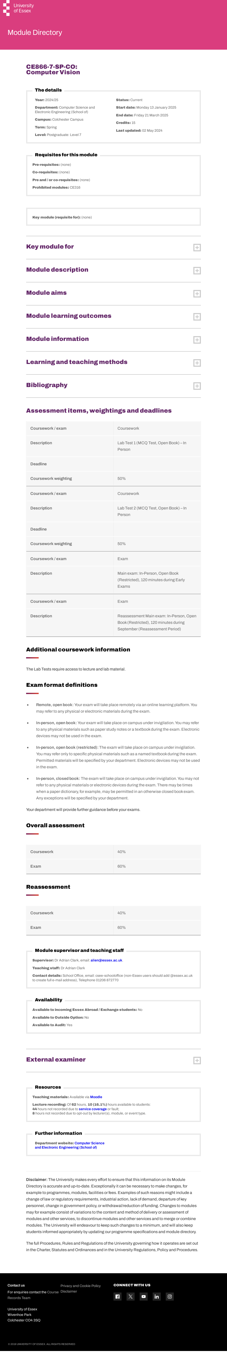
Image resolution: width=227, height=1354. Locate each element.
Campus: (43, 123)
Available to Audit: (49, 1028)
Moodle (96, 1100)
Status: (123, 103)
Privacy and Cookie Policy (81, 1289)
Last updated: (129, 133)
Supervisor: (43, 963)
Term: (40, 130)
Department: (47, 111)
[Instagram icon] (170, 1300)
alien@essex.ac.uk (106, 963)
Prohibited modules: (51, 191)
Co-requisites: (45, 175)
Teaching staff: (46, 971)
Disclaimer (69, 1295)
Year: (40, 103)
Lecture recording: (49, 1108)
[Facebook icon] (117, 1300)
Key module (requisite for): (56, 220)
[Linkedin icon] (157, 1300)
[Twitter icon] (131, 1300)
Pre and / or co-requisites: (56, 183)
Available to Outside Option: (58, 1020)
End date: (125, 118)
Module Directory (42, 34)
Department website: (55, 1146)
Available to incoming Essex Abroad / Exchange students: (85, 1013)
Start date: (126, 111)
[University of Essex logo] (19, 8)
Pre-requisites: (46, 168)
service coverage (93, 1112)
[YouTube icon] (144, 1300)
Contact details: (47, 979)
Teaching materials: (51, 1100)
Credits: (124, 126)
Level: (41, 138)
